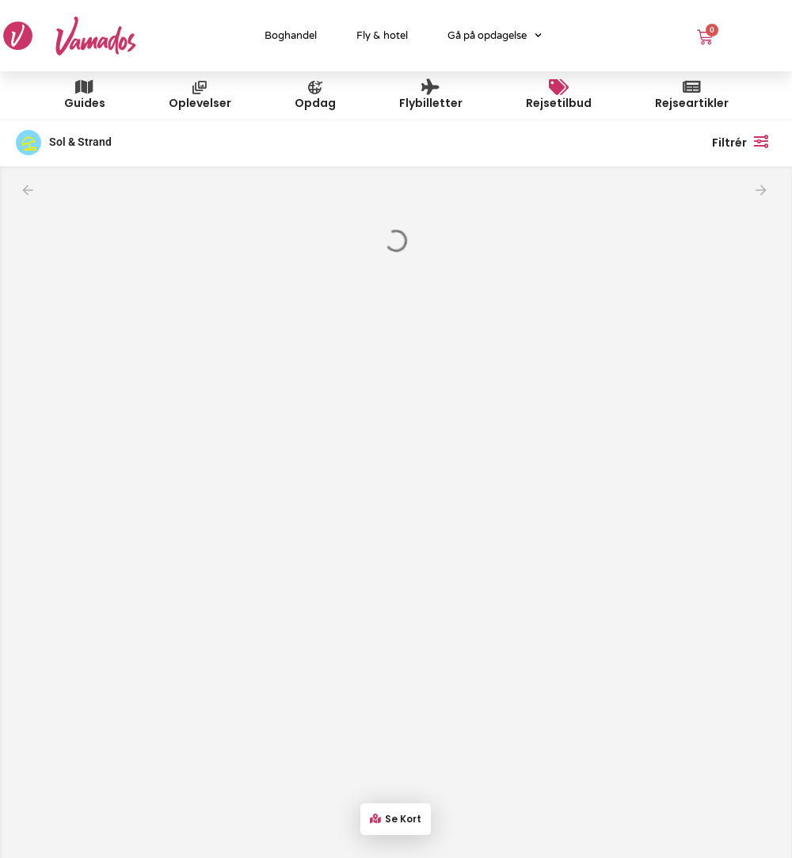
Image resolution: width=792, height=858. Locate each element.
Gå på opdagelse (494, 35)
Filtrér (744, 141)
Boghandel (291, 35)
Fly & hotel (382, 35)
